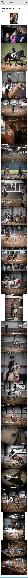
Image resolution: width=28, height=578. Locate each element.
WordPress (9, 577)
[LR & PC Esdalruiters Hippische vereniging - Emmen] (7, 3)
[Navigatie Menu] (26, 2)
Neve (1, 577)
